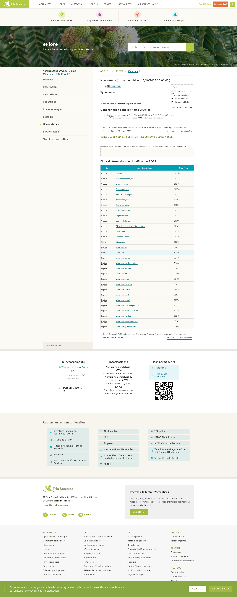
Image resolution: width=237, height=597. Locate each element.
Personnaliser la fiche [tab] (71, 389)
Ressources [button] (125, 4)
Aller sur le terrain (137, 20)
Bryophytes (133, 544)
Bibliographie (51, 131)
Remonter (54, 345)
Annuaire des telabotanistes (98, 536)
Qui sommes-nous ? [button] (147, 4)
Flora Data (48, 544)
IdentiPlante (90, 557)
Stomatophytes (122, 189)
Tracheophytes (122, 199)
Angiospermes (122, 215)
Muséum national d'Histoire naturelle (66, 447)
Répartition (49, 102)
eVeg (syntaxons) (92, 553)
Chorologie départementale (141, 549)
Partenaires (176, 552)
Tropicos (106, 443)
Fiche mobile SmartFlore (159, 375)
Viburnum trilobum (124, 294)
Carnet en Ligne (92, 540)
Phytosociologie (51, 561)
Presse (174, 580)
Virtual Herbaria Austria (165, 458)
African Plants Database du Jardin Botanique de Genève (116, 457)
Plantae (119, 173)
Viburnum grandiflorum (126, 326)
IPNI (104, 437)
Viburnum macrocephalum (127, 305)
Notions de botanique (138, 570)
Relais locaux (49, 565)
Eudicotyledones (123, 220)
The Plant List (109, 431)
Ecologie (48, 116)
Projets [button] (108, 4)
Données (176, 532)
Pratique (176, 568)
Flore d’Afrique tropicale (139, 565)
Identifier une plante (61, 20)
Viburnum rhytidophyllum (127, 263)
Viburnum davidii (123, 300)
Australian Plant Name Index (116, 449)
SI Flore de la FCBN (61, 439)
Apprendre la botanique (99, 20)
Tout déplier (176, 107)
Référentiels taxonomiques (97, 570)
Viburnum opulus (123, 273)
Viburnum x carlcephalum (127, 310)
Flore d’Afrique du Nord (139, 557)
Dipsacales (120, 242)
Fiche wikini (158, 368)
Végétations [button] (77, 4)
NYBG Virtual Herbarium (165, 443)
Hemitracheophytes (124, 194)
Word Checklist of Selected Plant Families (68, 462)
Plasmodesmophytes (125, 178)
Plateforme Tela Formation (97, 565)
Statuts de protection (55, 139)
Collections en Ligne (94, 544)
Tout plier (188, 107)
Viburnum (48, 74)
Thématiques (50, 532)
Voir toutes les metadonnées (179, 131)
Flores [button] (61, 4)
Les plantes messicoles (54, 557)
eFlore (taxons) (91, 549)
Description (50, 87)
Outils (87, 532)
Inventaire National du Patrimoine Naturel (63, 432)
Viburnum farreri (123, 289)
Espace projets (134, 536)
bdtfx (119, 71)
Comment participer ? (175, 20)
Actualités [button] (45, 4)
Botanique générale (137, 540)
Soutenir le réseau (180, 556)
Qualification (177, 536)
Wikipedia (158, 431)
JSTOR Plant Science (163, 437)
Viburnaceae (63, 74)
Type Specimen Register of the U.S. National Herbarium (168, 451)
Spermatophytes (123, 210)
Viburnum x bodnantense (127, 321)
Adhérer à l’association (182, 560)
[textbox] (157, 47)
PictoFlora (89, 561)
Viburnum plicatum (124, 284)
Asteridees (120, 231)
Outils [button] (94, 4)
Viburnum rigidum (123, 315)
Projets (131, 532)
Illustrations (50, 94)
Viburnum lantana (123, 268)
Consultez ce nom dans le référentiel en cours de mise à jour (136, 137)
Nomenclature (51, 124)
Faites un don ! (220, 4)
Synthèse (48, 79)
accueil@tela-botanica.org (55, 505)
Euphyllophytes (122, 205)
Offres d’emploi (178, 576)
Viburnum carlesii (123, 257)
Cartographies (178, 571)
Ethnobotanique (52, 109)
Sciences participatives (54, 570)
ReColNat (56, 454)
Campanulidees (122, 236)
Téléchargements (179, 540)
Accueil (105, 71)
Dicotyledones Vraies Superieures (130, 226)
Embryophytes (122, 183)
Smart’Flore (89, 574)
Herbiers (47, 549)
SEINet (105, 464)
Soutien (175, 548)
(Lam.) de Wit (190, 64)
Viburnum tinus (122, 279)
